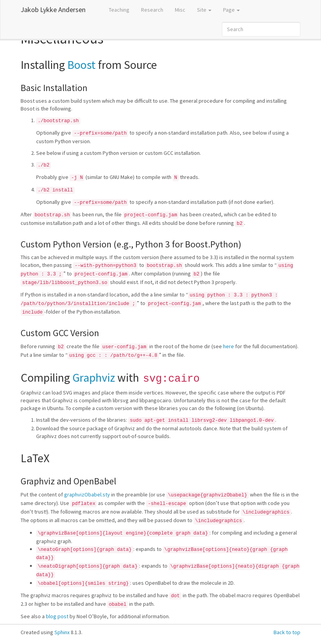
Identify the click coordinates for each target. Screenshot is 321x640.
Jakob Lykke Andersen (53, 9)
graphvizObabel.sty (87, 494)
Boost (81, 64)
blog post (57, 616)
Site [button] (204, 9)
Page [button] (231, 9)
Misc (180, 9)
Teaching (119, 9)
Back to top (287, 632)
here (228, 346)
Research (152, 9)
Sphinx (62, 632)
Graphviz (93, 377)
